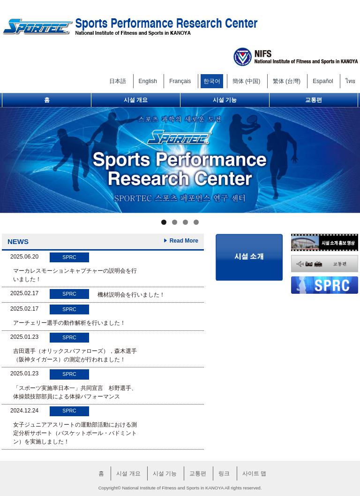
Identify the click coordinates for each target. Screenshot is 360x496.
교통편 (313, 100)
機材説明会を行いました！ (131, 294)
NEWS (18, 241)
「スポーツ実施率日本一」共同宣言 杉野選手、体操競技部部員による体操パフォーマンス (75, 392)
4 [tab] (196, 222)
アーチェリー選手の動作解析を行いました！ (69, 323)
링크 (224, 473)
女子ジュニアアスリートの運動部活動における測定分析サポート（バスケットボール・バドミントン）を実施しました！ (75, 433)
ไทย (350, 81)
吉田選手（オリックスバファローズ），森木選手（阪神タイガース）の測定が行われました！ (75, 355)
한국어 (211, 81)
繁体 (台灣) (286, 81)
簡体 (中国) (246, 81)
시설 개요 (136, 100)
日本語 (117, 81)
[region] (180, 160)
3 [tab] (185, 222)
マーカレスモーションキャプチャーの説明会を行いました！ (75, 274)
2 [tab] (174, 222)
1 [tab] (163, 222)
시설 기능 (225, 100)
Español (323, 81)
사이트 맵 (254, 473)
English (148, 81)
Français (180, 81)
